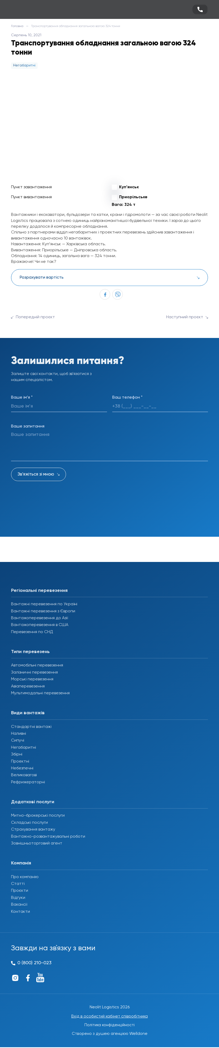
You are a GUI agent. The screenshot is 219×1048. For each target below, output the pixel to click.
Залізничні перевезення (34, 672)
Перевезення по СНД (32, 632)
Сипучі (17, 740)
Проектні (20, 761)
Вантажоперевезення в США (39, 625)
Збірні (16, 754)
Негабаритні (23, 747)
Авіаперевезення (28, 686)
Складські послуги (29, 823)
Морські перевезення (32, 679)
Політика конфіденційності (109, 1025)
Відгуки (18, 898)
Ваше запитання (27, 426)
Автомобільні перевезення (37, 665)
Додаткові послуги (32, 802)
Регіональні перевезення (39, 590)
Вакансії (19, 905)
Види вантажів (28, 713)
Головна (17, 26)
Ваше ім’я (22, 397)
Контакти (20, 912)
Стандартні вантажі (31, 727)
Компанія (21, 863)
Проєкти (19, 891)
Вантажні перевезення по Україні (44, 604)
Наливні (18, 734)
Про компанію (25, 877)
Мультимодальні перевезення (40, 693)
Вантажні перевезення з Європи (43, 611)
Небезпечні (22, 768)
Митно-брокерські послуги (38, 816)
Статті (18, 884)
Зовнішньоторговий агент (36, 843)
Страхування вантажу (33, 829)
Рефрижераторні (28, 782)
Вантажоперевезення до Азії (39, 618)
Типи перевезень (30, 651)
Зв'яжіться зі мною (36, 474)
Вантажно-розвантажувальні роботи (48, 837)
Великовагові (24, 775)
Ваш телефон (127, 397)
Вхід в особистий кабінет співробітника (109, 1016)
